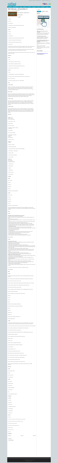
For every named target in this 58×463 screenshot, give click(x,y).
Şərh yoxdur (17, 10)
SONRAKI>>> (34, 435)
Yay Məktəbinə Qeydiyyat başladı (41, 36)
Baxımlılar (39, 11)
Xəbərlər (34, 6)
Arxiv (46, 11)
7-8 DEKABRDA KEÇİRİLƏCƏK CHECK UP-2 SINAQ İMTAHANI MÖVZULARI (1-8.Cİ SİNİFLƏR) (43, 41)
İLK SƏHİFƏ (22, 435)
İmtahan (30, 6)
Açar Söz (43, 11)
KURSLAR (25, 6)
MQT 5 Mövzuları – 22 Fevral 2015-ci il (17, 9)
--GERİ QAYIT (9, 435)
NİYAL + (39, 6)
